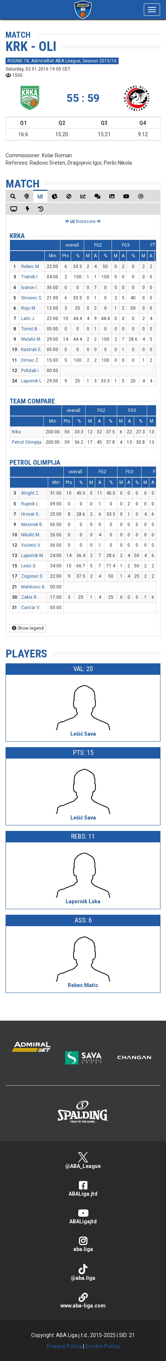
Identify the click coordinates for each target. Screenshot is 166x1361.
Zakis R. (29, 597)
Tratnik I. (30, 276)
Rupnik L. (30, 503)
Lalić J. (28, 318)
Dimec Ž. (30, 360)
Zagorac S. (32, 576)
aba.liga (83, 1244)
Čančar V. (30, 607)
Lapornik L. (32, 381)
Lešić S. (28, 565)
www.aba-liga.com (83, 1301)
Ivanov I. (29, 287)
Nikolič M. (30, 534)
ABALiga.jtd (83, 1189)
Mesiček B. (32, 524)
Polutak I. (30, 370)
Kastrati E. (31, 349)
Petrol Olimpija (27, 442)
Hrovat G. (30, 514)
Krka (17, 236)
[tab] (13, 196)
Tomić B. (30, 328)
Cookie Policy (102, 1346)
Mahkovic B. (33, 587)
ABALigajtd (83, 1216)
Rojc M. (28, 308)
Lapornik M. (32, 555)
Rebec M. (30, 266)
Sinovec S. (31, 297)
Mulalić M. (31, 339)
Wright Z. (30, 493)
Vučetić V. (31, 545)
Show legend (28, 628)
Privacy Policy (64, 1346)
